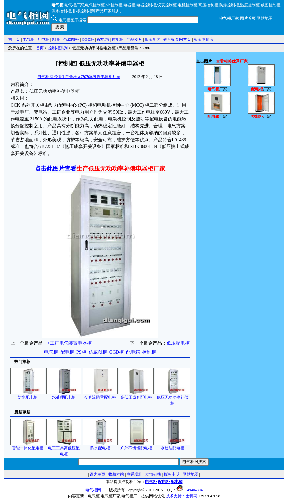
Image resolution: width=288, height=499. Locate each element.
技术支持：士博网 (181, 496)
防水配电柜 (27, 395)
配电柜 (43, 39)
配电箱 (103, 39)
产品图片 (134, 39)
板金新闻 (153, 39)
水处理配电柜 (63, 395)
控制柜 (117, 39)
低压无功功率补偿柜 (172, 398)
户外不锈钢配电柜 (136, 445)
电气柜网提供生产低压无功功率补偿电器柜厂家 (79, 76)
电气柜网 (93, 490)
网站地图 (190, 474)
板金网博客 (204, 39)
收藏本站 (116, 474)
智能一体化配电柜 (27, 445)
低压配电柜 (178, 343)
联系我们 (135, 474)
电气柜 (29, 39)
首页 (40, 48)
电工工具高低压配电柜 (63, 448)
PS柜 (56, 39)
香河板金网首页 (177, 39)
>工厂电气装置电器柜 (69, 343)
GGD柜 (88, 39)
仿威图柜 (71, 39)
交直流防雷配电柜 (100, 395)
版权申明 (172, 474)
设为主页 (97, 474)
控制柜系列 (58, 48)
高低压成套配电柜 (136, 395)
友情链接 (153, 474)
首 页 (14, 39)
